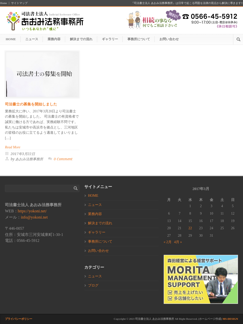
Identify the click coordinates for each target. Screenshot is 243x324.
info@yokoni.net (34, 217)
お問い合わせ (169, 39)
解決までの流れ (81, 39)
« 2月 (168, 242)
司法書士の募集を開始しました (31, 104)
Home (3, 3)
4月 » (178, 242)
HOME (11, 39)
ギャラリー (110, 39)
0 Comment (63, 159)
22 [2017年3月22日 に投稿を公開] (190, 228)
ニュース (31, 39)
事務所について (138, 39)
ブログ (93, 285)
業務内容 (54, 39)
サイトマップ (19, 3)
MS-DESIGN (230, 318)
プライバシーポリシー (18, 318)
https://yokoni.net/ (32, 211)
